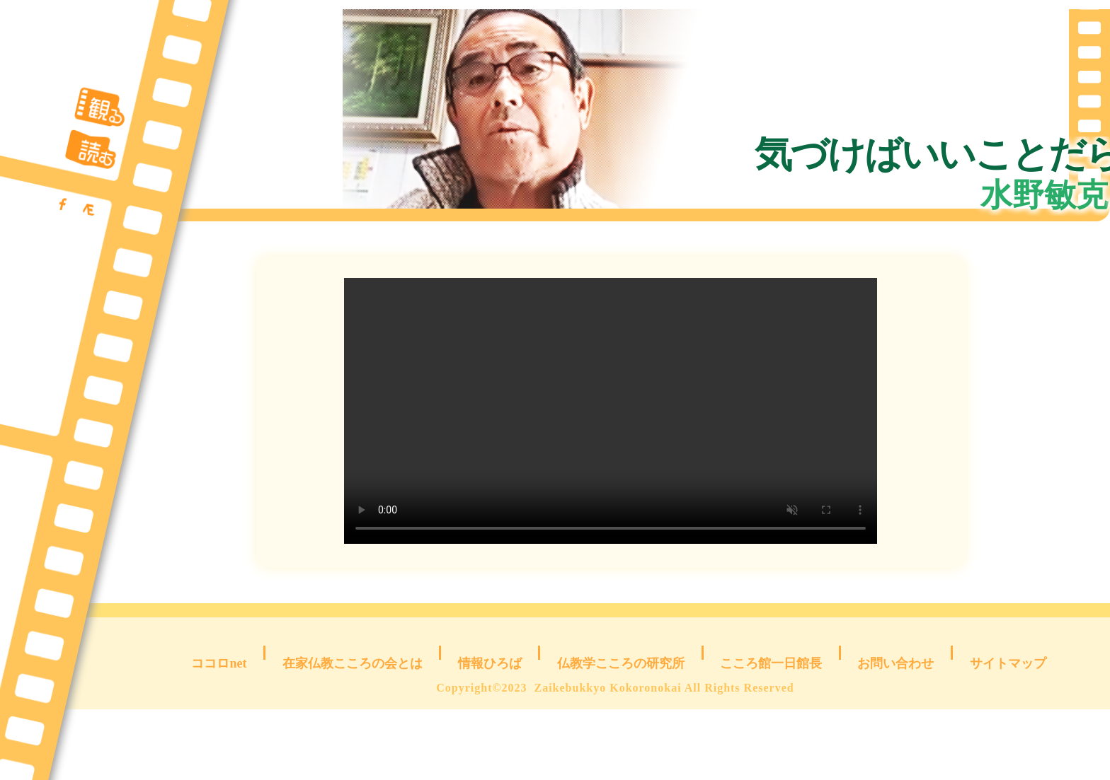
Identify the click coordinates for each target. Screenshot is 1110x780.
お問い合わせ (890, 723)
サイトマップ (1006, 723)
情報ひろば (490, 723)
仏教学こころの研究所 (620, 723)
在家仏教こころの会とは (354, 723)
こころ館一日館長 (765, 723)
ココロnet (223, 723)
